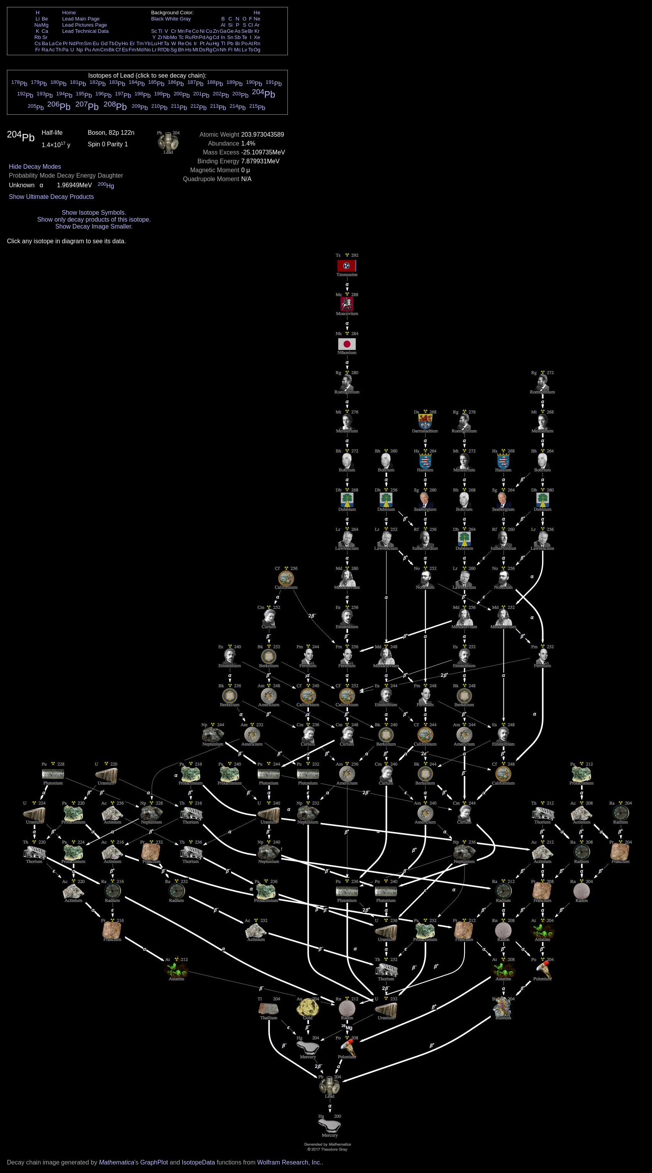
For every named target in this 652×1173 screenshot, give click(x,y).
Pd (202, 37)
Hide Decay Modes (35, 166)
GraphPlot (154, 1162)
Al (223, 25)
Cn (216, 50)
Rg (209, 50)
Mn (181, 31)
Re (181, 43)
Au (209, 43)
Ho (125, 43)
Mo (173, 37)
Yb (147, 43)
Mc (237, 50)
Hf (159, 43)
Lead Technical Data (85, 31)
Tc (181, 37)
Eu (96, 43)
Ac (52, 50)
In (223, 37)
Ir (195, 43)
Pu (87, 50)
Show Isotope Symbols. (94, 212)
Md (140, 50)
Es (125, 50)
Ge (230, 31)
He (257, 12)
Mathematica (116, 1162)
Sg (174, 50)
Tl (223, 43)
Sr (44, 37)
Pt (202, 43)
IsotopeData (198, 1162)
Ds (202, 50)
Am (96, 50)
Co (195, 31)
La (52, 43)
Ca (45, 31)
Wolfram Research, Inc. (289, 1162)
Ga (223, 31)
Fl (230, 50)
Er (132, 43)
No (147, 50)
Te (244, 37)
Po (245, 43)
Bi (237, 43)
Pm (80, 43)
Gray (185, 19)
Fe (188, 31)
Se (245, 31)
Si (230, 25)
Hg (216, 43)
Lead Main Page (81, 19)
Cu (209, 31)
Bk (111, 50)
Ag (209, 37)
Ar (256, 25)
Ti (160, 31)
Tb (111, 43)
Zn (216, 31)
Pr (65, 43)
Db (166, 50)
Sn (230, 37)
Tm (140, 43)
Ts (250, 50)
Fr (37, 50)
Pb (230, 43)
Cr (173, 31)
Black (157, 19)
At (250, 43)
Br (250, 31)
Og (256, 50)
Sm (88, 43)
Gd (104, 43)
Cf (117, 50)
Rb (37, 37)
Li (37, 19)
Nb (166, 37)
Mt (195, 50)
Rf (159, 50)
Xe (257, 37)
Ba (45, 43)
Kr (256, 31)
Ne (257, 19)
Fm (132, 50)
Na (37, 25)
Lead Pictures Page (84, 25)
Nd (72, 43)
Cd (216, 37)
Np (79, 50)
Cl (250, 25)
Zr (160, 37)
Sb (238, 37)
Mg (45, 25)
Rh (195, 37)
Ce (58, 43)
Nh (223, 50)
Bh (181, 50)
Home (69, 12)
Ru (188, 37)
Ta (166, 43)
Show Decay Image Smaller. (94, 226)
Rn (257, 43)
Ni (202, 31)
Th (59, 50)
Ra (45, 50)
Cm (104, 50)
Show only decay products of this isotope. (93, 219)
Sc (154, 31)
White (171, 19)
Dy (118, 43)
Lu (154, 43)
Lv (244, 50)
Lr (154, 50)
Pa (65, 50)
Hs (188, 50)
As (238, 31)
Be (45, 19)
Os (188, 43)
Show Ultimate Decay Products (51, 196)
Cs (37, 43)
